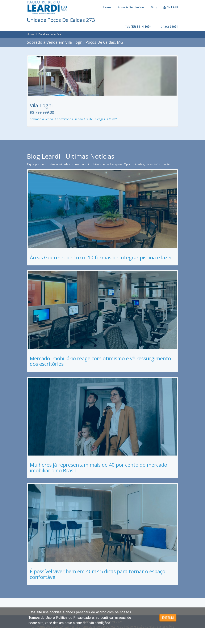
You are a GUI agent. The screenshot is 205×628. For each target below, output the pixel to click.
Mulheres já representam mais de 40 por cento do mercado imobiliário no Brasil (98, 467)
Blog (154, 7)
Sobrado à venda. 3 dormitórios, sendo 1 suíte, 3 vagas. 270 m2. (73, 119)
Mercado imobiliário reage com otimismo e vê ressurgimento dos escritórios (100, 361)
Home (107, 7)
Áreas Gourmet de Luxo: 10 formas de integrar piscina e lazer (101, 257)
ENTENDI (168, 617)
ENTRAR (170, 7)
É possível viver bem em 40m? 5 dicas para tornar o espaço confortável (97, 574)
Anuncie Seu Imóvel (131, 7)
